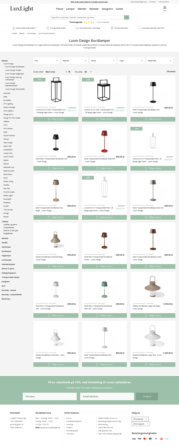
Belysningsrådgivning (138, 2)
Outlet (119, 8)
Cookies (68, 427)
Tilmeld (147, 396)
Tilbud (59, 8)
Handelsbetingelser (73, 421)
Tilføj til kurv (56, 119)
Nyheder (94, 8)
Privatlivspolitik (71, 430)
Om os (68, 418)
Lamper (70, 8)
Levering (68, 424)
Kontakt (152, 2)
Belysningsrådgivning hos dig (108, 421)
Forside (14, 33)
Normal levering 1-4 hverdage (90, 28)
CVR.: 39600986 (16, 421)
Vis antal (78, 72)
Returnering (102, 424)
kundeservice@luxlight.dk (50, 428)
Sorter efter (38, 72)
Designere (107, 8)
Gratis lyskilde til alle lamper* (26, 28)
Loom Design (31, 33)
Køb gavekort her (104, 430)
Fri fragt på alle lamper (58, 28)
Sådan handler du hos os (106, 418)
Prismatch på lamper (121, 28)
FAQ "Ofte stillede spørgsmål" (109, 434)
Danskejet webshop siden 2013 (153, 28)
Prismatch (69, 434)
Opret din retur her (104, 427)
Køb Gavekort (164, 2)
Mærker (82, 8)
